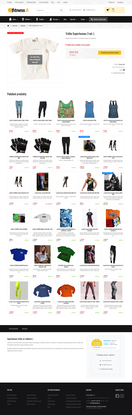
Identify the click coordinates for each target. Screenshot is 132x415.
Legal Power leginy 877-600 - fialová (89, 301)
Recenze (24, 328)
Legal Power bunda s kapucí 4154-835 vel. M (89, 157)
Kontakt (65, 2)
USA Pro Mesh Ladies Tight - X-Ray (19, 120)
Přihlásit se (111, 2)
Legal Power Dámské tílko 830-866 (89, 193)
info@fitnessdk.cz (89, 10)
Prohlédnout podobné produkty (109, 52)
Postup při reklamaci (71, 398)
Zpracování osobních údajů (73, 401)
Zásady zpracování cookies (73, 404)
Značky (83, 19)
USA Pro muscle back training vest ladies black (113, 121)
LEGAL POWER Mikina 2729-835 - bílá (42, 229)
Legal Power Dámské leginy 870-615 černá (113, 266)
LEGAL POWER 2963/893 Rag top (19, 265)
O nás (58, 2)
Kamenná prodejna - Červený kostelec (96, 406)
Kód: (114, 67)
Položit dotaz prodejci (118, 73)
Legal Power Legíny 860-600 (42, 193)
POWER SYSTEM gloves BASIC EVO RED (19, 157)
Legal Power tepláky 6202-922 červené (89, 229)
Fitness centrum (19, 2)
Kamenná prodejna (12, 398)
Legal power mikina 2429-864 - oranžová (66, 302)
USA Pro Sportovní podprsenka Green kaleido (66, 121)
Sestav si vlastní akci (98, 19)
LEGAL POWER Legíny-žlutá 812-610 (19, 193)
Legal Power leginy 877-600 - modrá (113, 301)
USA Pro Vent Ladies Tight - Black (42, 120)
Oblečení (23, 25)
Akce (65, 19)
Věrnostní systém (31, 2)
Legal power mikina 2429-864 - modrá (42, 302)
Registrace (120, 2)
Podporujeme (51, 401)
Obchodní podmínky (53, 395)
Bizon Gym (122, 64)
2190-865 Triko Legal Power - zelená (66, 266)
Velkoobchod (51, 404)
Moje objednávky (11, 395)
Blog (52, 2)
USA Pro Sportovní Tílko (89, 120)
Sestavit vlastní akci (32, 398)
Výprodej (14, 25)
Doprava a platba (43, 2)
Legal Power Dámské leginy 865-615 (66, 193)
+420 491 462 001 (75, 10)
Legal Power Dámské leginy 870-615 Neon (19, 302)
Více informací (13, 328)
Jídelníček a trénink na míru (34, 401)
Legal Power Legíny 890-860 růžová (89, 265)
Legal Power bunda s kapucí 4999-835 (113, 193)
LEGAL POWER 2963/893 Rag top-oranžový (113, 229)
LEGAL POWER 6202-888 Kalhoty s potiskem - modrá (66, 229)
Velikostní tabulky (31, 395)
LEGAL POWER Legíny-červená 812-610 (113, 157)
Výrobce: (116, 64)
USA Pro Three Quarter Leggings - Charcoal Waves (66, 157)
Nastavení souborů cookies (73, 407)
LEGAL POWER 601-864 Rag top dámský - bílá (42, 266)
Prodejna (9, 2)
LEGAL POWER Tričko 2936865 (19, 229)
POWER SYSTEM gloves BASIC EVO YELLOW (42, 157)
